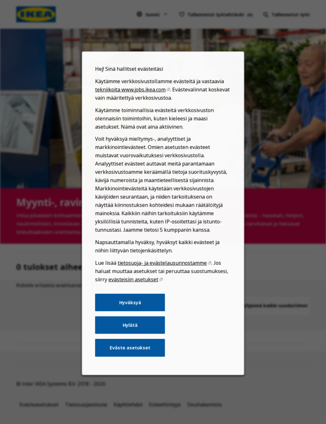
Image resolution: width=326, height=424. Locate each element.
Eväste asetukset (131, 357)
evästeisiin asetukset (135, 292)
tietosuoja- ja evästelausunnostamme (162, 276)
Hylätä (131, 335)
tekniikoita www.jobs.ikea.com (131, 111)
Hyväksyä (131, 314)
